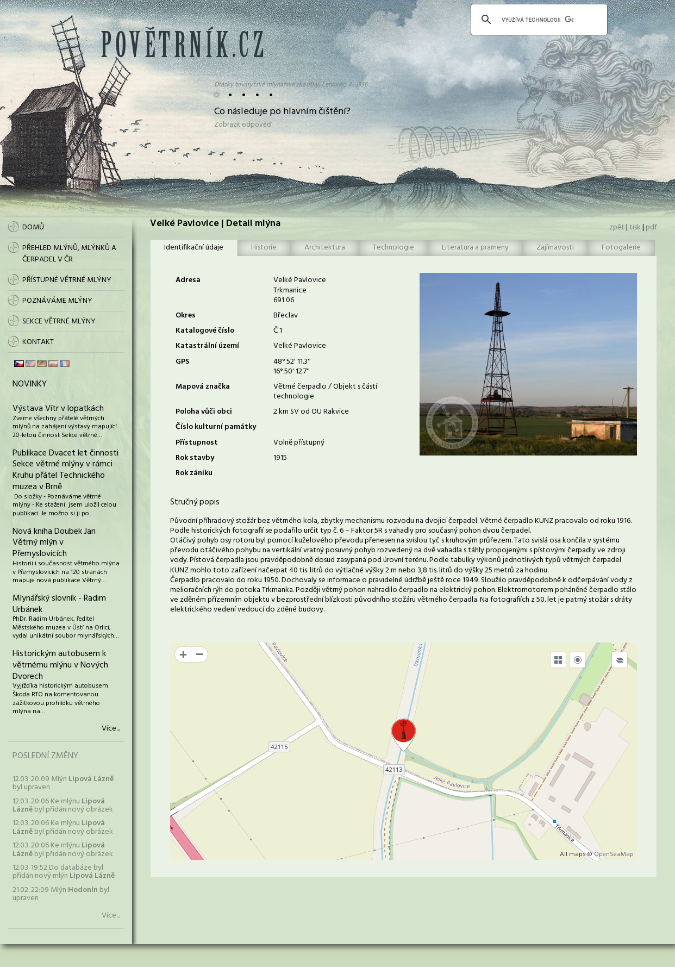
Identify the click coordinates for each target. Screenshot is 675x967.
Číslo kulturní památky (216, 427)
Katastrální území (207, 346)
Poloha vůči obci (204, 411)
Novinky (29, 384)
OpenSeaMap (614, 854)
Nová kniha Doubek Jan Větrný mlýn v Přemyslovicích (54, 543)
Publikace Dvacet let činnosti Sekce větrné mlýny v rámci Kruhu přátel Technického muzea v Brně (65, 470)
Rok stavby (195, 458)
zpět (616, 227)
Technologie (393, 247)
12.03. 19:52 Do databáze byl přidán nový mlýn (63, 872)
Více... (111, 729)
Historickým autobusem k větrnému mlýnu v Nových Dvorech (60, 665)
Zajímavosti (555, 247)
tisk (635, 227)
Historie (264, 247)
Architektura (324, 247)
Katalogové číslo (205, 331)
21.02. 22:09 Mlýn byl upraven (60, 894)
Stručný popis (195, 502)
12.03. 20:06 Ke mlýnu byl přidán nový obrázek (62, 805)
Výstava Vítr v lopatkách (58, 409)
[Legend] (619, 659)
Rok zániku (194, 473)
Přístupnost (197, 442)
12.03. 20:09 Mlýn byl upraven (63, 783)
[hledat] (537, 19)
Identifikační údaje (193, 247)
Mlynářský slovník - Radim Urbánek (59, 604)
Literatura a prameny (475, 247)
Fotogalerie (621, 247)
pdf (651, 227)
